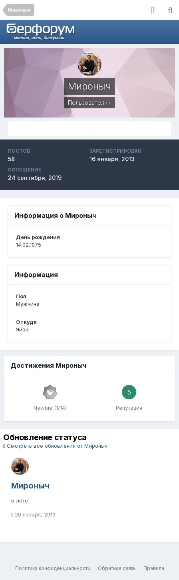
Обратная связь (117, 568)
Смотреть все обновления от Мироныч (55, 445)
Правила (153, 568)
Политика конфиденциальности (52, 568)
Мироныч (30, 485)
